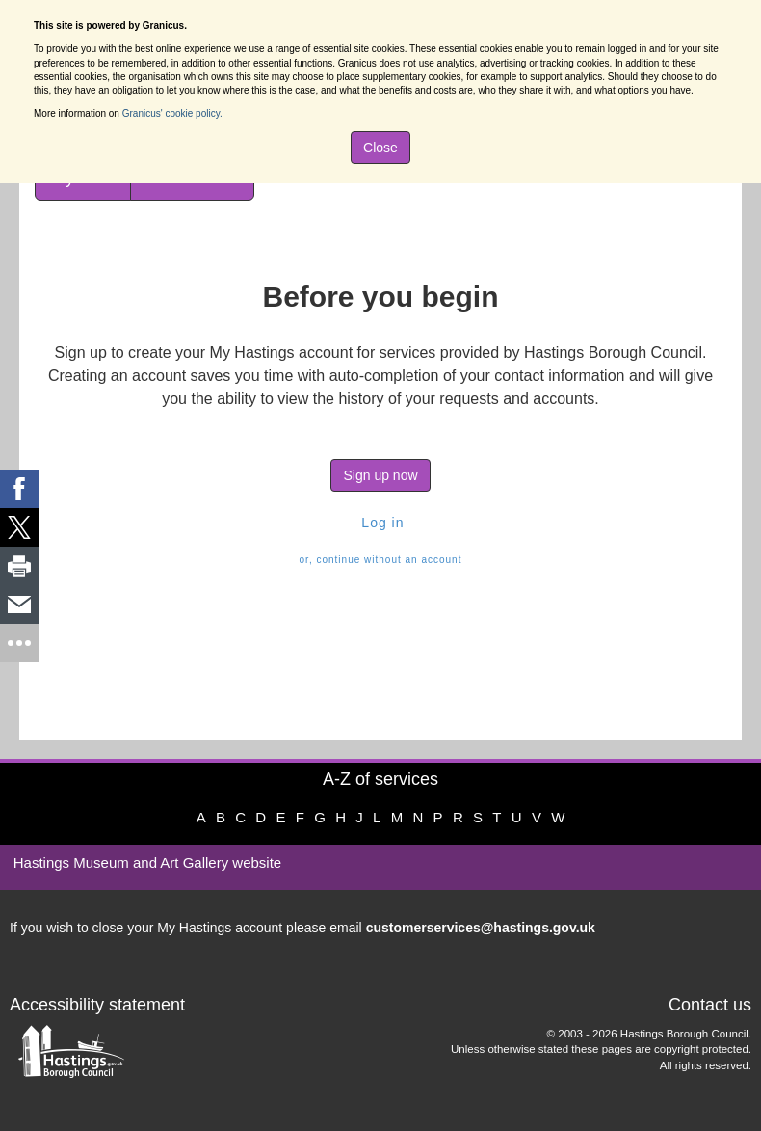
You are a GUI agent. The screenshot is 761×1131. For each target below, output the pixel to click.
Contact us (710, 1004)
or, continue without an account (381, 559)
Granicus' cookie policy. (172, 113)
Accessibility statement (97, 1004)
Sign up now (380, 475)
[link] (19, 489)
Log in (380, 522)
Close (380, 147)
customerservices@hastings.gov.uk (480, 927)
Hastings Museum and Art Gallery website (147, 862)
